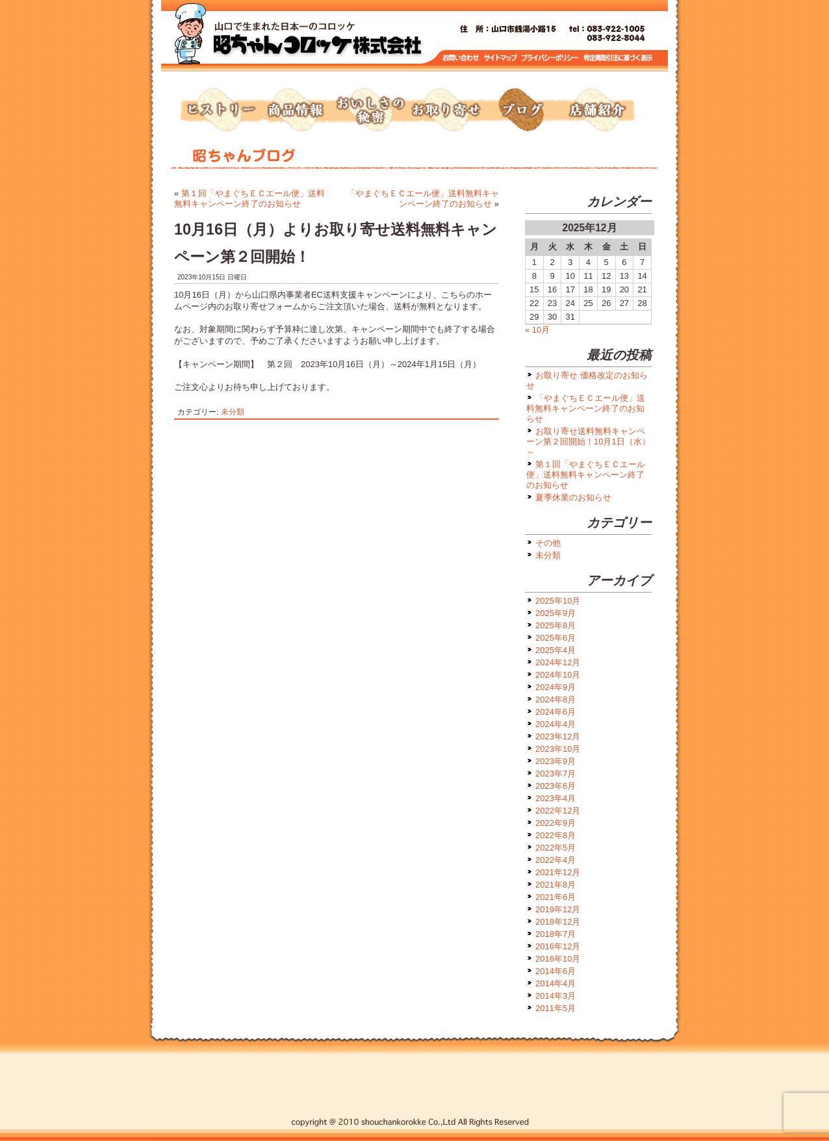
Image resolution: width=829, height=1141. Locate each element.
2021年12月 (557, 872)
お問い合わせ (460, 58)
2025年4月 (555, 650)
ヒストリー (220, 110)
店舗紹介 (596, 110)
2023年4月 (555, 798)
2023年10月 (557, 749)
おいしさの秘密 (370, 110)
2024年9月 (555, 687)
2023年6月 (555, 786)
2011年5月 (555, 1008)
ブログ (521, 110)
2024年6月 (555, 712)
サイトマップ (500, 58)
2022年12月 (557, 810)
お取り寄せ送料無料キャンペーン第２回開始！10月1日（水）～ (588, 441)
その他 (548, 543)
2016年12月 (557, 946)
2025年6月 (555, 638)
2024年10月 (557, 675)
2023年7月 (555, 773)
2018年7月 (555, 934)
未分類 (232, 411)
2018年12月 (557, 922)
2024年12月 (557, 662)
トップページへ (317, 38)
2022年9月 (555, 823)
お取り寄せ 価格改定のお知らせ (587, 380)
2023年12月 (557, 736)
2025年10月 (557, 601)
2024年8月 (555, 699)
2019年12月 (557, 909)
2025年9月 (555, 613)
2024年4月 (555, 724)
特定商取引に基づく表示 (618, 58)
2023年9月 (555, 761)
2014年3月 (555, 996)
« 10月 (537, 330)
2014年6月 (555, 971)
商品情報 (295, 110)
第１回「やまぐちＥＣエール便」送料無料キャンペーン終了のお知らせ (249, 198)
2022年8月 (555, 835)
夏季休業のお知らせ (573, 497)
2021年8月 (555, 885)
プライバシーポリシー (551, 58)
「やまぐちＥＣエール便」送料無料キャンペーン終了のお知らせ (423, 198)
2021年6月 (555, 897)
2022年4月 (555, 860)
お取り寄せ (446, 110)
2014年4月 (555, 983)
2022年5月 (555, 848)
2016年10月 (557, 959)
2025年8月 (555, 625)
